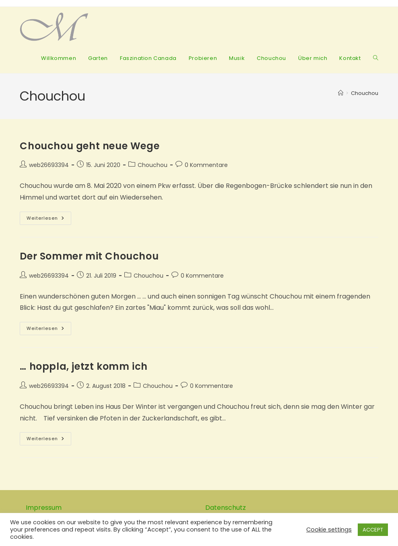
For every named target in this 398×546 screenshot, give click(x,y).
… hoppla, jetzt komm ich (83, 366)
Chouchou (364, 93)
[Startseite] (340, 93)
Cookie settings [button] (329, 529)
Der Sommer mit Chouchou (89, 256)
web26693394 (49, 165)
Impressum (44, 507)
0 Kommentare (206, 165)
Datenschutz (225, 507)
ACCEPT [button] (373, 530)
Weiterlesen (49, 219)
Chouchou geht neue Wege (89, 145)
